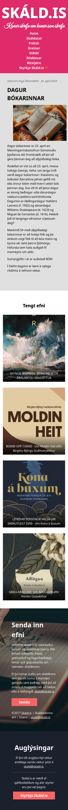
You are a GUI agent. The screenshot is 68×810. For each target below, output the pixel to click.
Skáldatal (34, 38)
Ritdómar (34, 58)
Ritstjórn (34, 63)
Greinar (34, 48)
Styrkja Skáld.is (34, 795)
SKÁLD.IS (34, 12)
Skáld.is (26, 713)
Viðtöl (34, 53)
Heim (34, 33)
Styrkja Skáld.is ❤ (34, 68)
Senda (24, 702)
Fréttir (34, 43)
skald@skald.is (44, 691)
